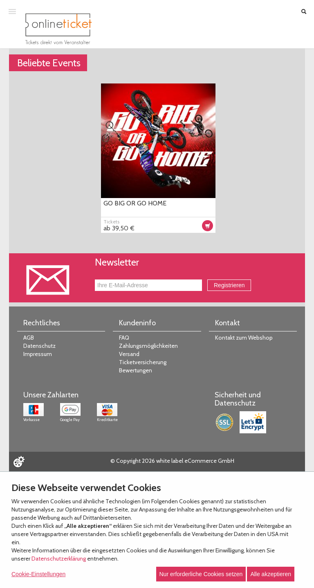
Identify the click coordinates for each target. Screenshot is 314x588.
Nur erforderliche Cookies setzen (201, 574)
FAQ (124, 337)
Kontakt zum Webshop (244, 337)
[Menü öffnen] (12, 11)
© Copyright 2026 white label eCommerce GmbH (172, 460)
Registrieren (229, 285)
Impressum (37, 354)
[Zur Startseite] (58, 28)
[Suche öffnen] (304, 11)
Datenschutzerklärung (58, 558)
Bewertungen (135, 370)
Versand (129, 354)
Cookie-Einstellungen (38, 574)
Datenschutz (39, 345)
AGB (28, 337)
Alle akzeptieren (270, 574)
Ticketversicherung (142, 362)
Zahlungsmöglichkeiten (148, 345)
